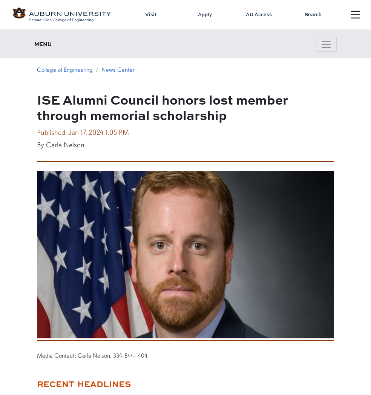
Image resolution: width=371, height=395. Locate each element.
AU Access (259, 14)
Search (313, 14)
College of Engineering (65, 70)
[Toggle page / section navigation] (326, 44)
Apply (205, 14)
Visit (150, 14)
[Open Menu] (355, 14)
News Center (118, 70)
